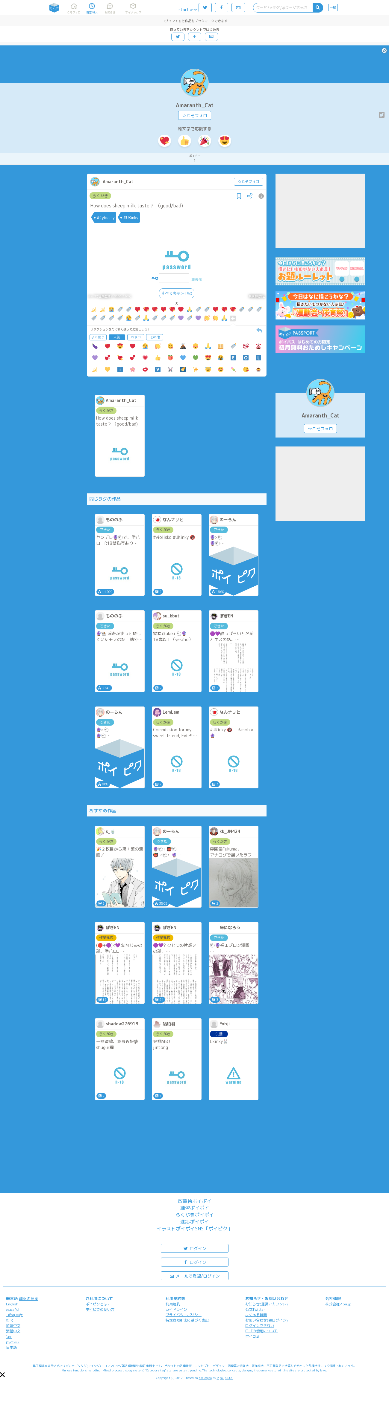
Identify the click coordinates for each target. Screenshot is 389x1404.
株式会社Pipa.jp (338, 1304)
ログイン (194, 1248)
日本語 (11, 1347)
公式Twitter (255, 1309)
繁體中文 (13, 1330)
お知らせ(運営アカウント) (266, 1304)
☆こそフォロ (194, 115)
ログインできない (259, 1325)
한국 (9, 1320)
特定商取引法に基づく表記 (187, 1320)
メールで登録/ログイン (194, 1275)
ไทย (9, 1336)
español (12, 1309)
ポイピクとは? (98, 1304)
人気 (116, 337)
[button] (2, 1374)
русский (12, 1342)
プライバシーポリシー (184, 1314)
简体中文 (13, 1325)
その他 (155, 337)
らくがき (100, 195)
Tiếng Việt (14, 1314)
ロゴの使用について (261, 1330)
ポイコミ (252, 1336)
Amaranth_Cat (195, 105)
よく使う (98, 337)
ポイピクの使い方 (100, 1309)
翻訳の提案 (28, 1298)
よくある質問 (256, 1314)
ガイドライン (176, 1309)
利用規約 (173, 1304)
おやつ (136, 337)
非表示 (196, 279)
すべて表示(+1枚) (176, 293)
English (12, 1304)
